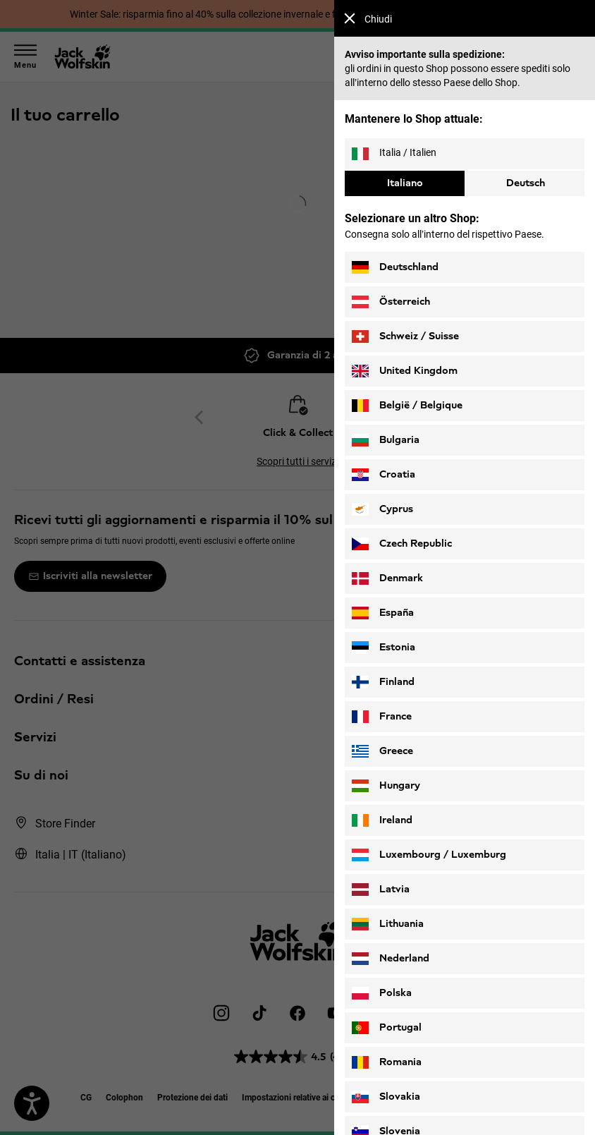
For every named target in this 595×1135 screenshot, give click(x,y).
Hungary (386, 785)
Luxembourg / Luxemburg (429, 854)
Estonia (383, 647)
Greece (382, 751)
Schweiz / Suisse (405, 336)
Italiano (405, 183)
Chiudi (368, 19)
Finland (383, 682)
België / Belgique (407, 405)
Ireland (382, 820)
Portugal (387, 1027)
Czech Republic (402, 543)
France (382, 716)
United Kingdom (405, 371)
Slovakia (386, 1096)
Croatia (383, 474)
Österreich (391, 301)
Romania (387, 1062)
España (383, 613)
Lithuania (388, 924)
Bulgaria (385, 440)
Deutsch (525, 183)
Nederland (390, 958)
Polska (382, 993)
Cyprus (382, 509)
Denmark (387, 578)
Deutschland (395, 267)
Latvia (381, 889)
